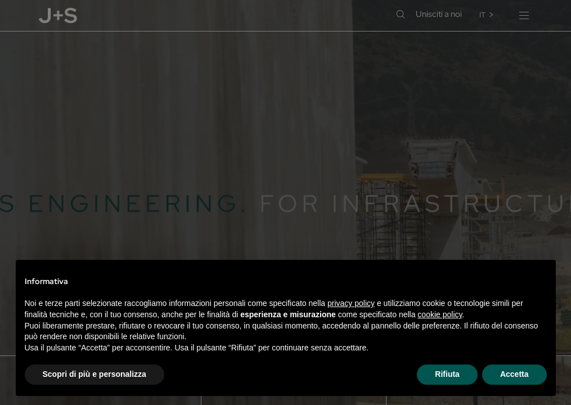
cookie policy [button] (439, 314)
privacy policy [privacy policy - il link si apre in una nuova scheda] (351, 303)
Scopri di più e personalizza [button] (94, 374)
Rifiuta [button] (447, 374)
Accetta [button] (514, 374)
